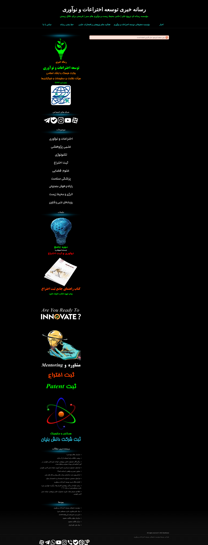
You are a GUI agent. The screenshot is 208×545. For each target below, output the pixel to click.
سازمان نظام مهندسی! (73, 454)
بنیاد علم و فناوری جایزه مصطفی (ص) (68, 511)
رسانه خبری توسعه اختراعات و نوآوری (104, 9)
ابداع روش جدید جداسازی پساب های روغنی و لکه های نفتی (62, 475)
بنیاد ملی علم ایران (74, 525)
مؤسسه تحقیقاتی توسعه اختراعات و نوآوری (132, 24)
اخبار (161, 24)
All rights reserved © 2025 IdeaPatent (158, 533)
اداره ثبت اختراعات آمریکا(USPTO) (69, 514)
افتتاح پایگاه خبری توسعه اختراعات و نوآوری (67, 482)
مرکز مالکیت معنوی (74, 521)
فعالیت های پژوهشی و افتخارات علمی (94, 24)
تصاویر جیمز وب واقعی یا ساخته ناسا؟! (68, 471)
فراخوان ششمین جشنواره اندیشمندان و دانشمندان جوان (63, 478)
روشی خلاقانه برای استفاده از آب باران (68, 458)
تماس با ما (47, 24)
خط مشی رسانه (67, 24)
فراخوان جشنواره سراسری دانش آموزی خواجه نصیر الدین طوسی (60, 467)
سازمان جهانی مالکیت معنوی (71, 518)
